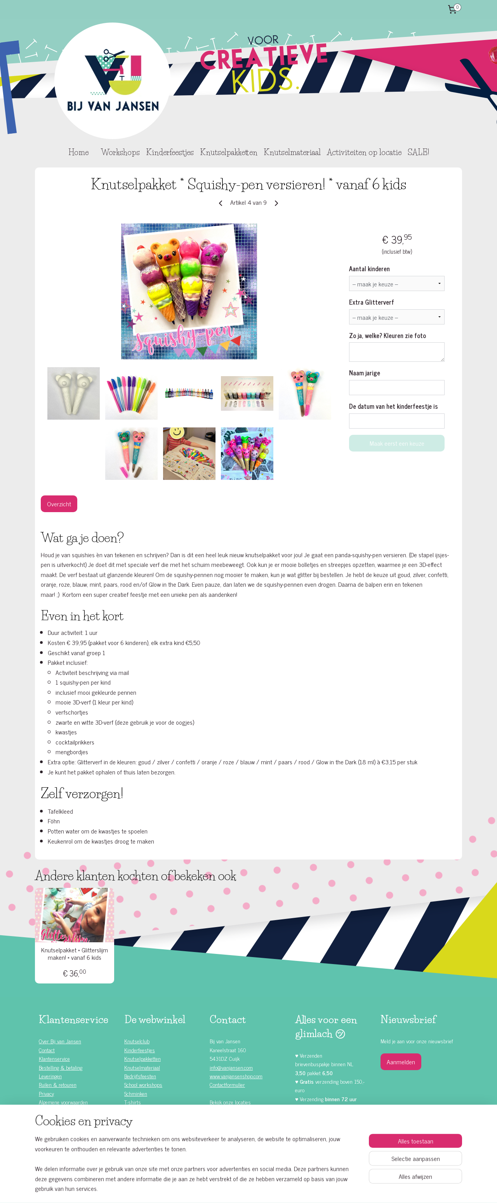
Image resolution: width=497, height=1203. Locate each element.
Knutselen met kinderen (70, 1153)
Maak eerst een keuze (397, 443)
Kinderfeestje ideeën (67, 1145)
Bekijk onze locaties (230, 1101)
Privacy (46, 1093)
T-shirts (132, 1101)
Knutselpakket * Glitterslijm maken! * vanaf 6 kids (74, 953)
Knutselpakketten (228, 152)
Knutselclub (136, 1040)
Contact (47, 1049)
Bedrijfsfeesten (140, 1075)
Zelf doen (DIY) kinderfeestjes (77, 1136)
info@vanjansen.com (231, 1067)
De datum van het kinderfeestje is (393, 406)
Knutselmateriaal (292, 152)
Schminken (135, 1093)
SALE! (418, 152)
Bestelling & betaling (60, 1067)
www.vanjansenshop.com (236, 1075)
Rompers (133, 1110)
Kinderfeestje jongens (68, 1127)
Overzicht (59, 504)
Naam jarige (364, 372)
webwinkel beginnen (261, 1188)
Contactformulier (227, 1084)
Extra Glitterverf (371, 302)
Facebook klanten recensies (244, 1134)
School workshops (143, 1084)
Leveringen (50, 1075)
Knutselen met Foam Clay (151, 1127)
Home (78, 152)
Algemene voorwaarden (63, 1101)
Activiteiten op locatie (364, 152)
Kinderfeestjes (170, 152)
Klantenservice (54, 1058)
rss (240, 1188)
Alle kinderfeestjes (65, 1110)
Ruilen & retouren (57, 1084)
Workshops (120, 152)
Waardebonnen (140, 1119)
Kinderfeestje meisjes (68, 1119)
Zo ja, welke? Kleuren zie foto (387, 335)
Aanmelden (401, 1062)
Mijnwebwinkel (314, 1188)
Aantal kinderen (369, 268)
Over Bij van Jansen (60, 1040)
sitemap (228, 1188)
